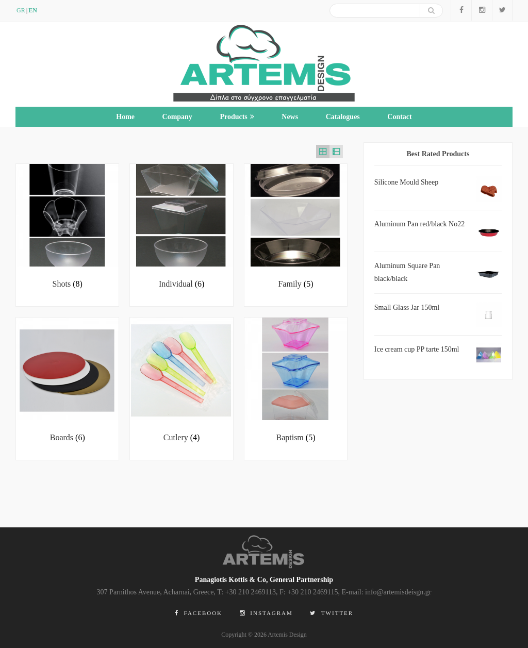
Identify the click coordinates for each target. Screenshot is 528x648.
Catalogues (343, 117)
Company (177, 117)
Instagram (266, 613)
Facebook (198, 613)
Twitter (331, 613)
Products (237, 117)
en (32, 10)
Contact (399, 117)
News (290, 117)
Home (125, 117)
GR (20, 10)
